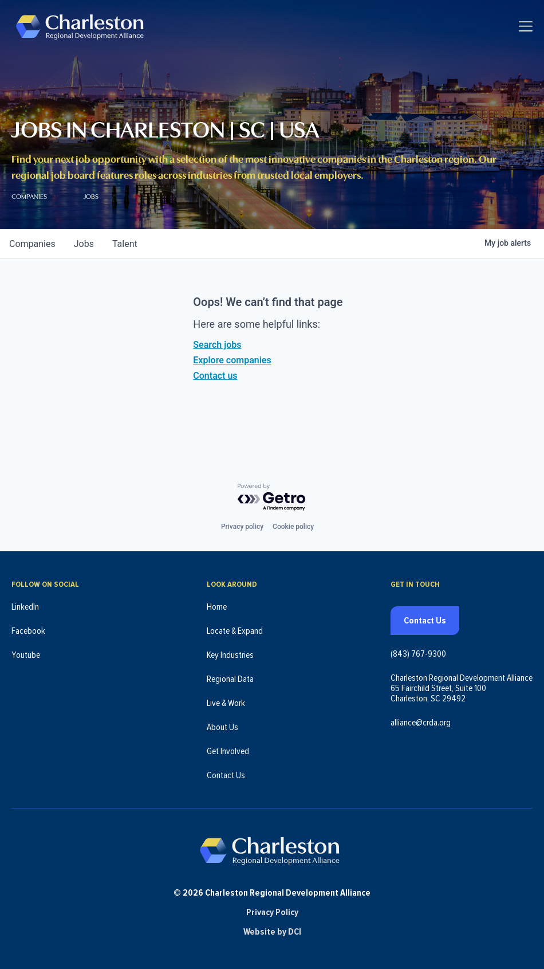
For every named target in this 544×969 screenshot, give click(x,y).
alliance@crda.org (421, 716)
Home (217, 601)
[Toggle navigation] (526, 29)
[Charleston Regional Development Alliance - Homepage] (87, 28)
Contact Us (226, 769)
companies (32, 243)
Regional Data (230, 673)
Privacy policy (242, 521)
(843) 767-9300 (418, 648)
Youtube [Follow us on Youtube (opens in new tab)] (25, 649)
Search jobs (217, 344)
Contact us (215, 375)
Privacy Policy (272, 912)
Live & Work (226, 697)
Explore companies (232, 360)
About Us (222, 721)
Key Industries (230, 649)
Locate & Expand (235, 625)
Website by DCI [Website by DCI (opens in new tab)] (272, 931)
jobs (84, 243)
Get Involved (228, 745)
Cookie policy (293, 521)
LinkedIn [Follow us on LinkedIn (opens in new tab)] (25, 601)
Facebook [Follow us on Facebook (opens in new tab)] (28, 625)
